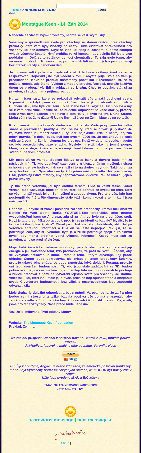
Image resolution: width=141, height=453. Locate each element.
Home (15, 9)
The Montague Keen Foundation (48, 323)
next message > (94, 419)
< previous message (51, 419)
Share (65, 443)
